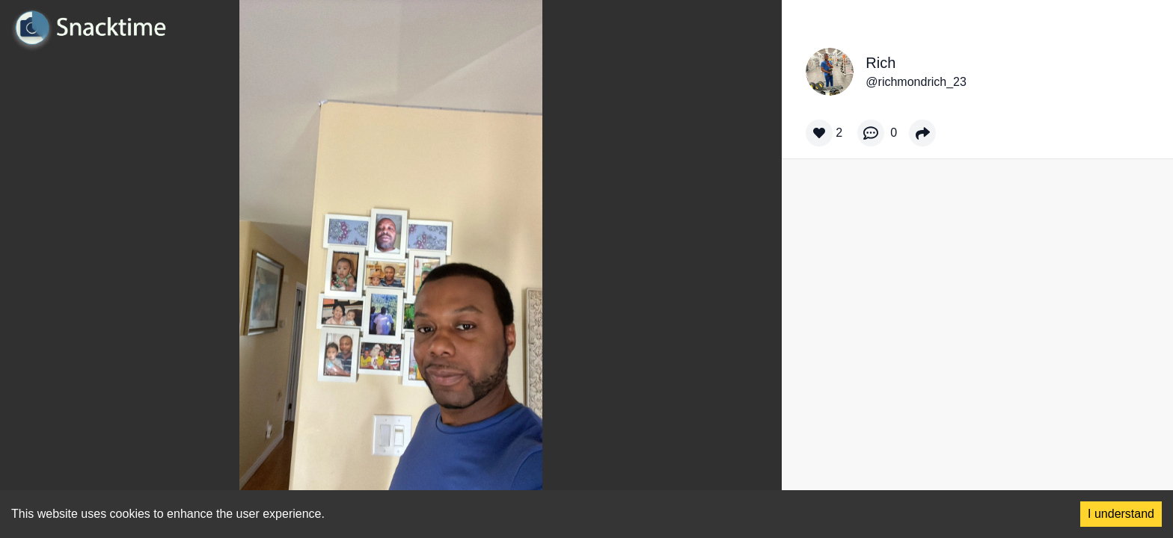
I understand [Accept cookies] (1121, 513)
